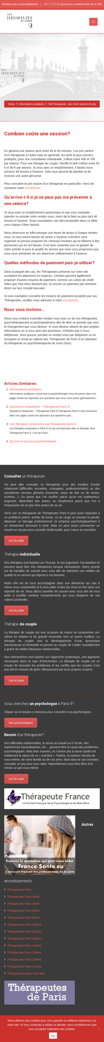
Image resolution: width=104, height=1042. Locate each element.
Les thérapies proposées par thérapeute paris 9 (43, 424)
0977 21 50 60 (50, 4)
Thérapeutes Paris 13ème (24, 938)
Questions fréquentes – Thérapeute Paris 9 (40, 406)
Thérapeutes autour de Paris (26, 973)
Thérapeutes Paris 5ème (23, 910)
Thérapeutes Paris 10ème (24, 924)
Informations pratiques (26, 389)
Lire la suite (16, 540)
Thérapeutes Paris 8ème (23, 917)
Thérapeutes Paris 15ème (24, 952)
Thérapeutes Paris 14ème (24, 945)
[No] (99, 1029)
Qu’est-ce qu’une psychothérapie (33, 441)
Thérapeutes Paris (19, 889)
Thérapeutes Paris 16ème (24, 959)
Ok (53, 1035)
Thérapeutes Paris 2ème (23, 896)
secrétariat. (33, 188)
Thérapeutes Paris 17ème (24, 966)
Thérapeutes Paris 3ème (23, 903)
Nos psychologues (21, 722)
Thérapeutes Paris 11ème (24, 931)
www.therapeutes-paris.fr (21, 368)
